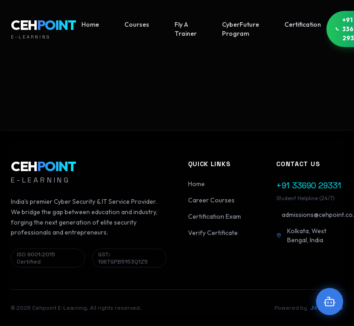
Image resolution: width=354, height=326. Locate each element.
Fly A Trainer (186, 29)
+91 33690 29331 (308, 185)
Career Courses (211, 200)
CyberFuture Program (240, 29)
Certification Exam (214, 216)
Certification (302, 24)
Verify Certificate (213, 233)
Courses (136, 24)
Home (90, 24)
